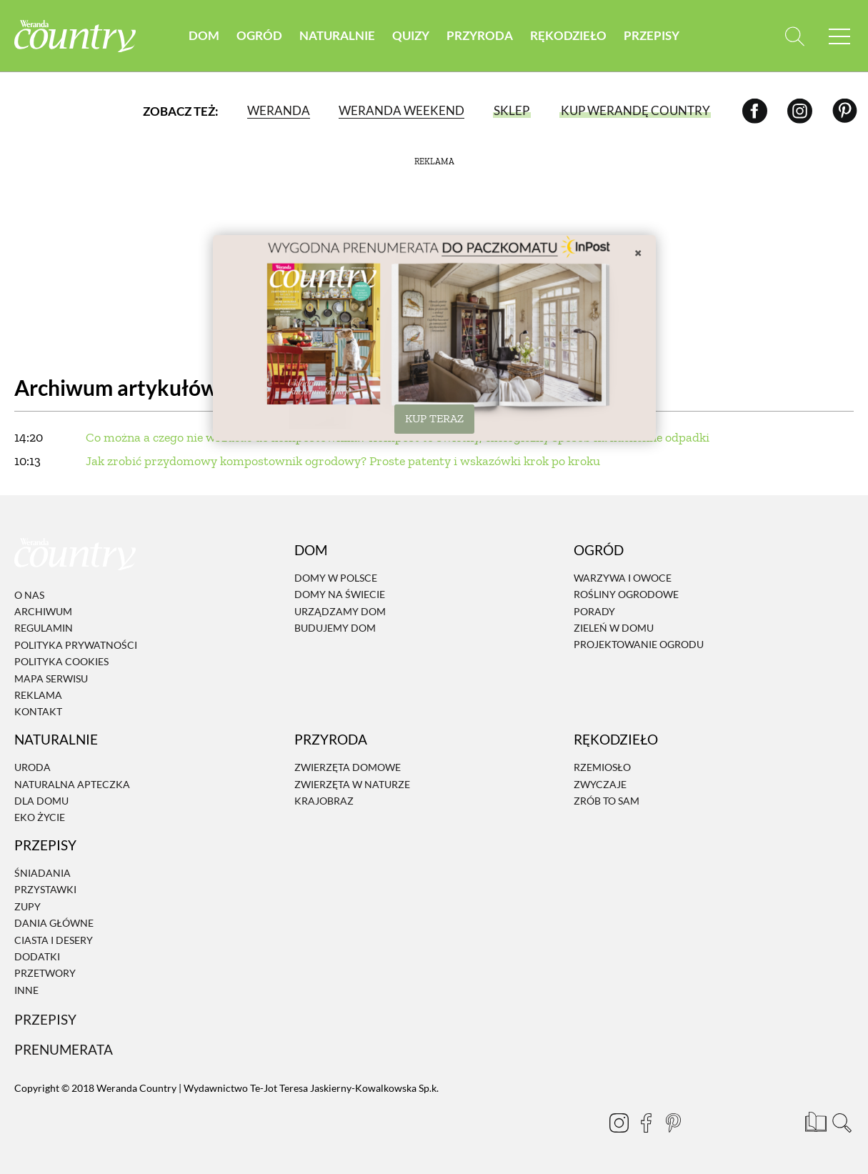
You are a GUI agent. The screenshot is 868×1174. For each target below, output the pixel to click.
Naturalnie (337, 35)
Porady (594, 611)
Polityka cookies (61, 661)
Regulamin (43, 628)
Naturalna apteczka (72, 784)
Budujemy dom (335, 628)
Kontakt (38, 712)
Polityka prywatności (75, 645)
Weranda (278, 110)
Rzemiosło (602, 767)
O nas (29, 595)
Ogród (259, 35)
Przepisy (651, 35)
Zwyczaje (600, 784)
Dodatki (37, 956)
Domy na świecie (339, 595)
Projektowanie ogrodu (639, 645)
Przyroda (480, 35)
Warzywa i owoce (623, 578)
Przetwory (45, 973)
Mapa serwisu (51, 678)
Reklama (38, 695)
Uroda (32, 767)
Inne (26, 990)
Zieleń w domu (614, 628)
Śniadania (42, 873)
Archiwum (43, 611)
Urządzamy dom (340, 611)
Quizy (410, 35)
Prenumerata (63, 1049)
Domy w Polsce (335, 578)
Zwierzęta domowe (347, 767)
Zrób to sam (606, 801)
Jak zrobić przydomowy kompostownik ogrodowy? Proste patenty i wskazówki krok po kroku (343, 461)
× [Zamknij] (638, 252)
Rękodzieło (568, 35)
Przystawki (45, 890)
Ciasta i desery (53, 940)
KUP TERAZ (434, 418)
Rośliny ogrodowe (626, 595)
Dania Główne (54, 923)
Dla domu (41, 801)
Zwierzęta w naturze (352, 784)
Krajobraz (324, 801)
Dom (204, 35)
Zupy (27, 906)
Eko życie (39, 818)
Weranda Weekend (401, 110)
